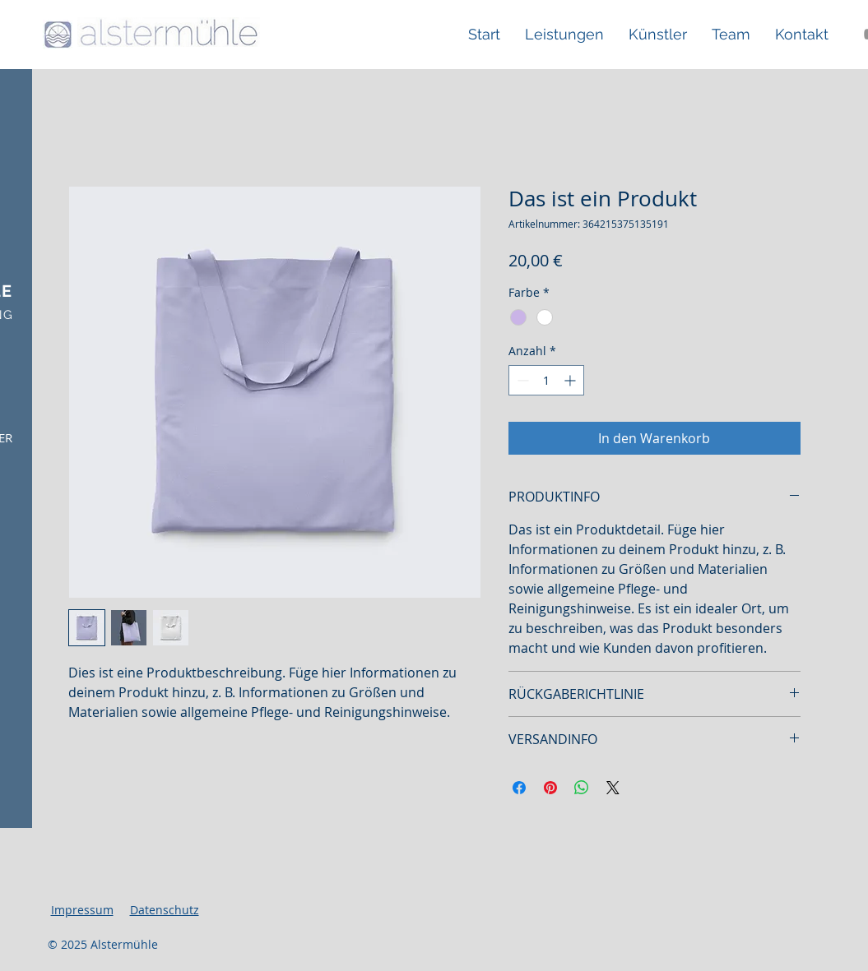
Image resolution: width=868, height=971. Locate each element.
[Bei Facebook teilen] (519, 788)
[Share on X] (613, 788)
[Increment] (571, 380)
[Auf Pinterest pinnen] (550, 788)
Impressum (82, 910)
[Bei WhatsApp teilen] (582, 788)
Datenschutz (164, 910)
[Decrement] (521, 380)
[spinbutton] (546, 380)
